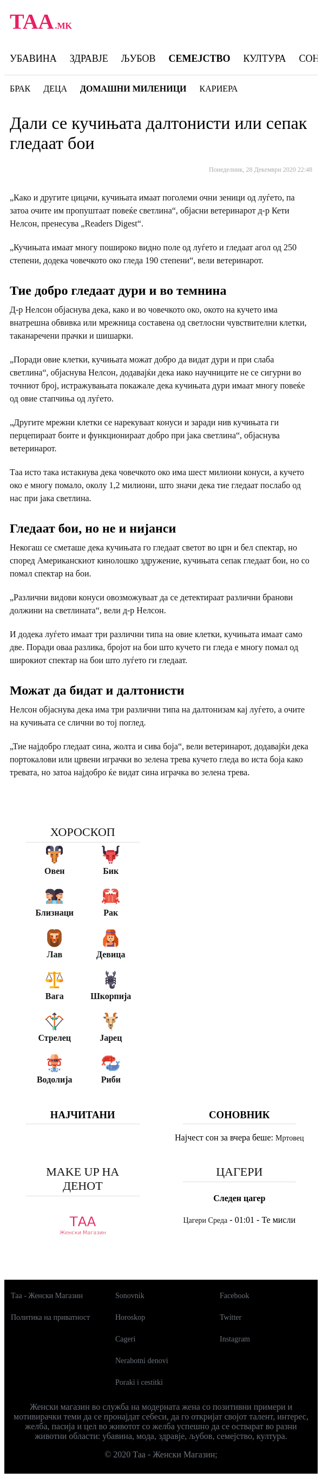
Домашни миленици (133, 88)
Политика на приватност (50, 1317)
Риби (111, 1079)
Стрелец (54, 1037)
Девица (110, 954)
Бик (111, 871)
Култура (264, 58)
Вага (54, 996)
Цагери (239, 1171)
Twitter (230, 1317)
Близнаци (54, 912)
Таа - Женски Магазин (47, 1296)
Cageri (125, 1339)
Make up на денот (82, 1178)
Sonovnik (129, 1296)
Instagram (235, 1339)
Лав (54, 954)
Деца (55, 88)
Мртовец (289, 1138)
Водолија (55, 1079)
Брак (20, 88)
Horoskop (130, 1317)
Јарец (111, 1037)
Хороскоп (82, 832)
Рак (110, 912)
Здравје (89, 58)
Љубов (138, 58)
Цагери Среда (205, 1220)
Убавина (33, 58)
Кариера (219, 88)
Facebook (234, 1296)
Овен (54, 871)
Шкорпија (110, 996)
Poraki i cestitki (139, 1382)
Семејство (199, 58)
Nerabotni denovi (141, 1361)
